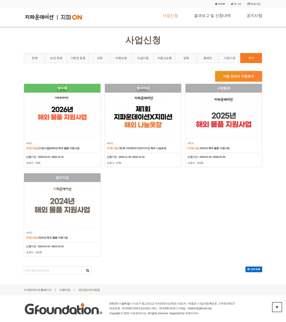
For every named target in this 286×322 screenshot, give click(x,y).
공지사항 (254, 15)
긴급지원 (143, 58)
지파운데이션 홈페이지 (37, 289)
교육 (99, 58)
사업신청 (170, 15)
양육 (186, 58)
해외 (251, 58)
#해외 (29, 143)
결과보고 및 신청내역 (212, 15)
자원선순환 (164, 58)
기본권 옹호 (77, 58)
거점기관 (229, 58)
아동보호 (121, 58)
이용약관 (64, 289)
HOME (220, 3)
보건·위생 (56, 58)
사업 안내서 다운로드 (238, 76)
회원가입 (254, 3)
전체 (35, 58)
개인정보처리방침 (89, 289)
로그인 (236, 3)
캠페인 (207, 58)
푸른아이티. (192, 313)
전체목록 (253, 269)
